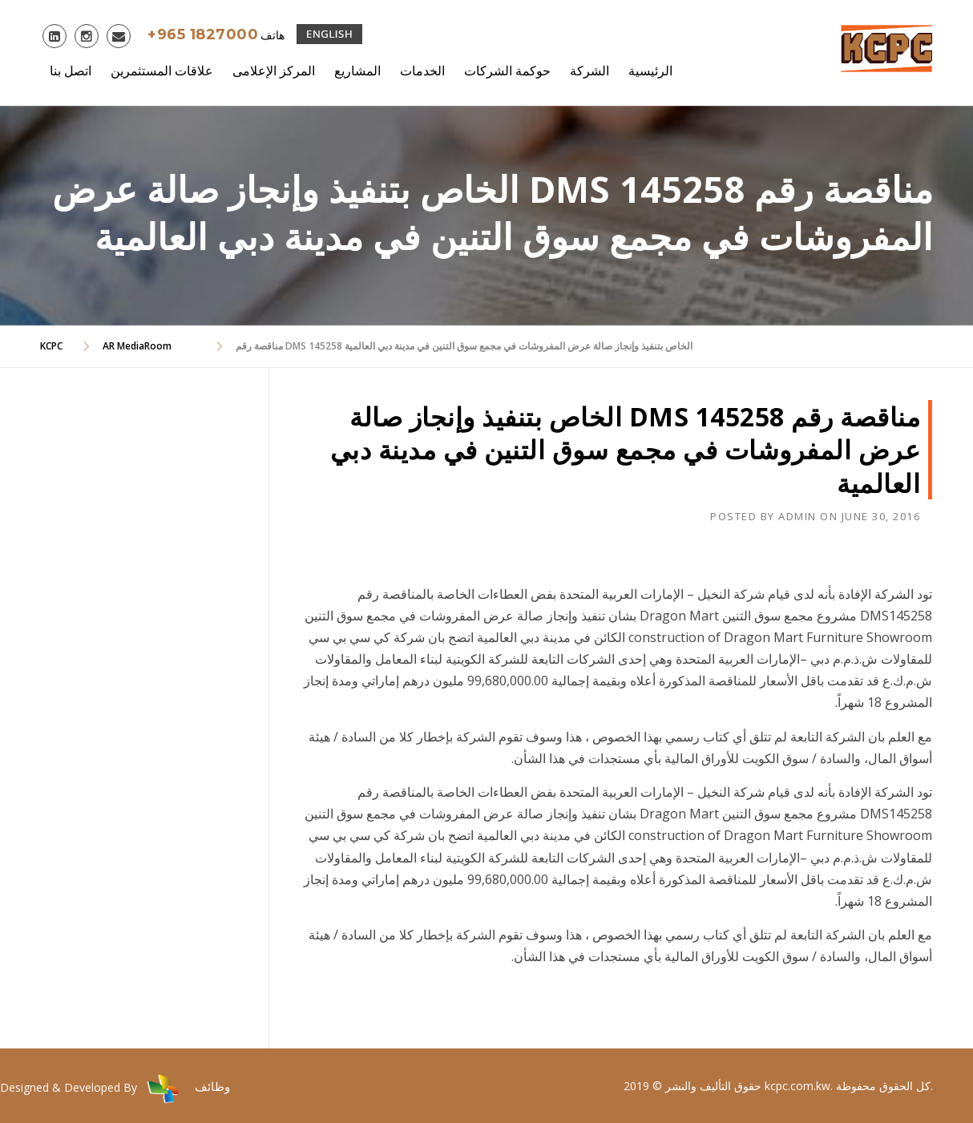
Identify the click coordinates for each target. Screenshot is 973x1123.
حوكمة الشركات (507, 70)
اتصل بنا (70, 70)
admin (797, 516)
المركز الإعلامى (273, 70)
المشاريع (357, 70)
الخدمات (422, 70)
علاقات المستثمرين (162, 70)
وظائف (212, 1086)
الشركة (589, 70)
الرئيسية (650, 70)
